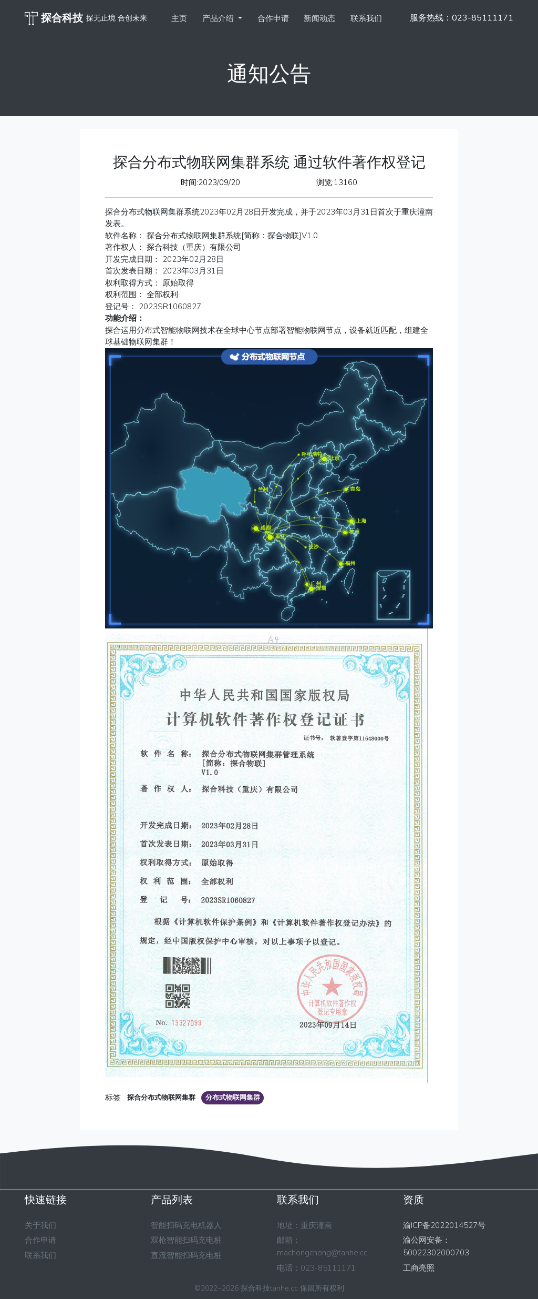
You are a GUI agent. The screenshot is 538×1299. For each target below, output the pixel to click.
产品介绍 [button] (219, 18)
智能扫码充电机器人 (186, 1225)
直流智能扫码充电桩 (186, 1255)
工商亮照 (418, 1268)
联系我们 (366, 18)
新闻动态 (319, 18)
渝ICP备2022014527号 (444, 1225)
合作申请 (273, 18)
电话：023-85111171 (316, 1268)
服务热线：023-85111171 (461, 18)
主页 (179, 18)
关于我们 (40, 1225)
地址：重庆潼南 (304, 1225)
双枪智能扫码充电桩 (186, 1240)
